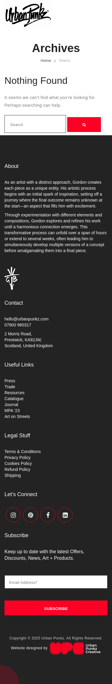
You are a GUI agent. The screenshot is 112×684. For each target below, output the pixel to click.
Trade (9, 386)
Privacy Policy (17, 457)
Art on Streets (17, 416)
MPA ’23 (12, 410)
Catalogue (14, 398)
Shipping (12, 475)
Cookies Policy (18, 463)
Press (9, 380)
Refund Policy (17, 469)
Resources (14, 392)
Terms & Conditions (22, 451)
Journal (11, 404)
